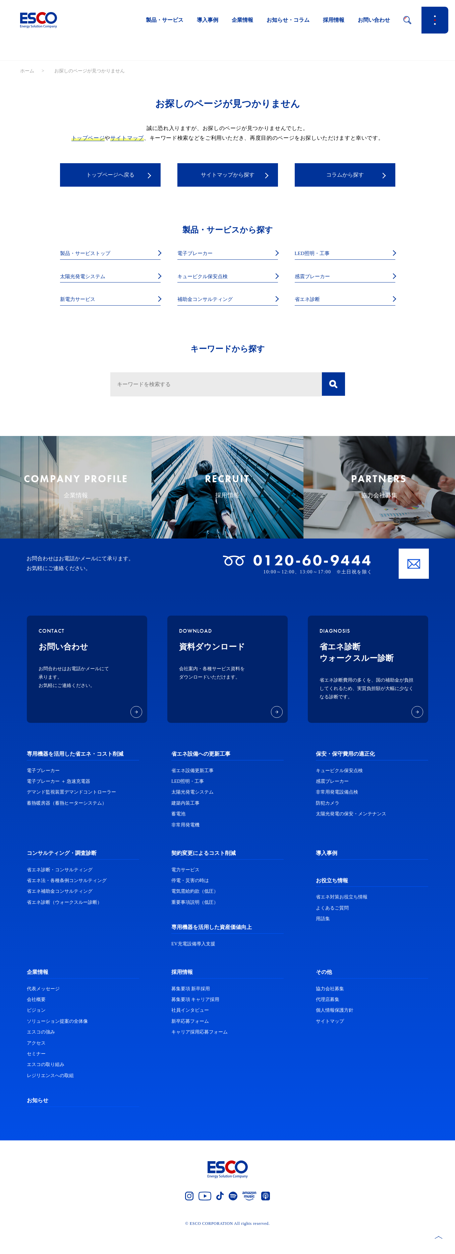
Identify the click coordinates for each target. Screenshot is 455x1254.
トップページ (88, 138)
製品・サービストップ (90, 254)
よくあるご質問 (332, 929)
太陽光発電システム (87, 277)
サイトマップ (127, 138)
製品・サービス (164, 20)
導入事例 (207, 20)
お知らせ (37, 1122)
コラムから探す (345, 175)
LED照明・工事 (316, 254)
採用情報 (333, 20)
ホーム (27, 70)
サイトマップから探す (227, 175)
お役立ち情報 (332, 902)
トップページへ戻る (110, 175)
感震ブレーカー (316, 277)
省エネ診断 (310, 301)
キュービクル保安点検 (207, 277)
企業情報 (242, 20)
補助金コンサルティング (210, 301)
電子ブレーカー (198, 254)
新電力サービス (81, 301)
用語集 (323, 940)
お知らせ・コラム (288, 20)
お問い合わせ (374, 20)
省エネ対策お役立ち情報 (341, 918)
